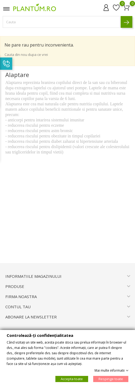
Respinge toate (111, 378)
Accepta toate (72, 378)
